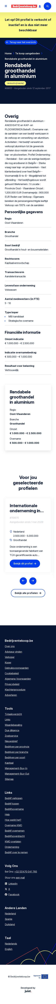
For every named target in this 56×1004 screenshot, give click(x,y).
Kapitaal (9, 762)
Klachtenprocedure (15, 689)
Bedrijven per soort (15, 757)
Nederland (10, 913)
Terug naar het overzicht (23, 42)
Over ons (10, 646)
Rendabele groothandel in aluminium (26, 58)
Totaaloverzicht (13, 714)
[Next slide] (32, 581)
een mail (20, 877)
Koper (8, 662)
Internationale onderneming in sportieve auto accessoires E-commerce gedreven (25, 508)
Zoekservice (11, 735)
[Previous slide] (23, 581)
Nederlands (11, 943)
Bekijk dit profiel (23, 563)
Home (8, 53)
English (8, 949)
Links (7, 719)
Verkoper (9, 657)
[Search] (47, 6)
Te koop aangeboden (27, 53)
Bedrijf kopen (12, 803)
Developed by (28, 990)
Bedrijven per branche (16, 752)
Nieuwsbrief (11, 741)
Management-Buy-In (16, 768)
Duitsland (10, 924)
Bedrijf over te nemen (16, 852)
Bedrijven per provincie (17, 746)
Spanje (8, 919)
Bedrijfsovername (14, 809)
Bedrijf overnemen (14, 830)
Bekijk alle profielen (26, 593)
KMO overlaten (13, 841)
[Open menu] (6, 6)
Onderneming (12, 846)
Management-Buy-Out (17, 773)
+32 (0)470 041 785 (25, 871)
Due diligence (12, 730)
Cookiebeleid (12, 673)
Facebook (13, 894)
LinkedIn (12, 883)
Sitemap (9, 779)
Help (7, 814)
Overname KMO (13, 825)
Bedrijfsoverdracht (15, 836)
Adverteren (11, 695)
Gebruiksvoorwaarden (17, 667)
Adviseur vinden (13, 651)
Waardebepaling (13, 724)
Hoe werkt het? (13, 819)
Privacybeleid (12, 684)
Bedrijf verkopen (13, 798)
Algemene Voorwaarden (18, 678)
